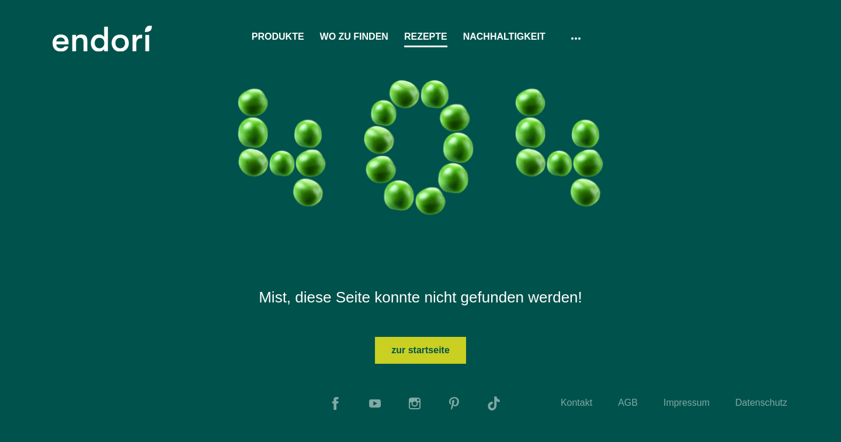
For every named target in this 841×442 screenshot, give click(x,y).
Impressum (686, 403)
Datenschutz (761, 403)
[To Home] (102, 38)
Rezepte (425, 36)
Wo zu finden (354, 36)
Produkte (278, 36)
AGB (628, 403)
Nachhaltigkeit (504, 36)
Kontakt (576, 403)
